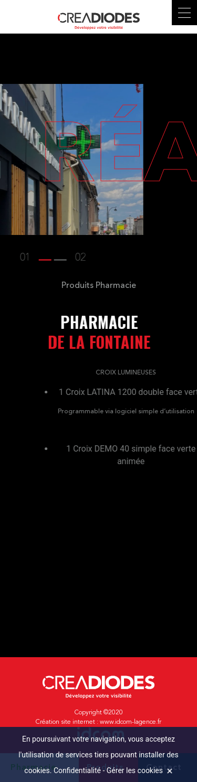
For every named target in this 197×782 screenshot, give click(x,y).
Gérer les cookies (135, 770)
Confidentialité (77, 770)
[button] (18, 258)
